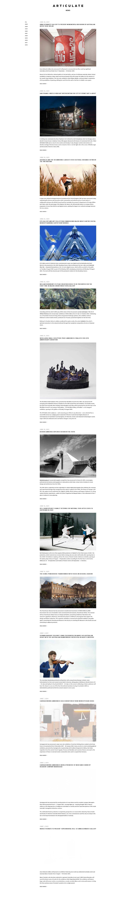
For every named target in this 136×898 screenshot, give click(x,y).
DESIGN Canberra (44, 480)
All (26, 22)
